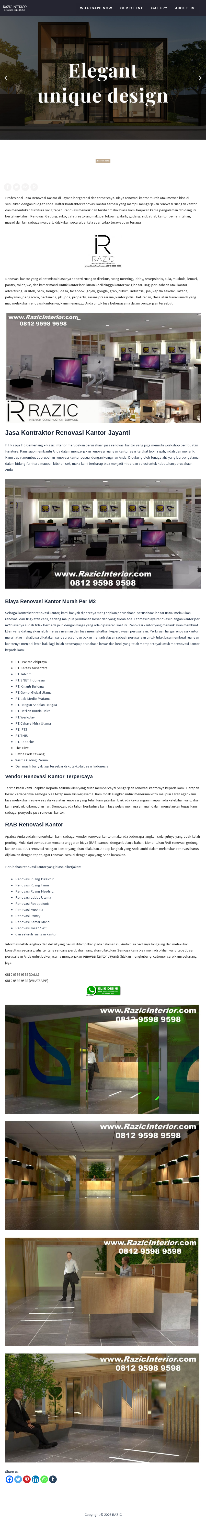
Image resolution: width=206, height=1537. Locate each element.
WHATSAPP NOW (96, 8)
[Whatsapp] (44, 1479)
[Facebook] (9, 1479)
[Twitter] (18, 1479)
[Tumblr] (53, 1479)
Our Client (131, 8)
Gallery (159, 8)
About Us (185, 8)
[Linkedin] (35, 1479)
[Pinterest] (27, 1479)
